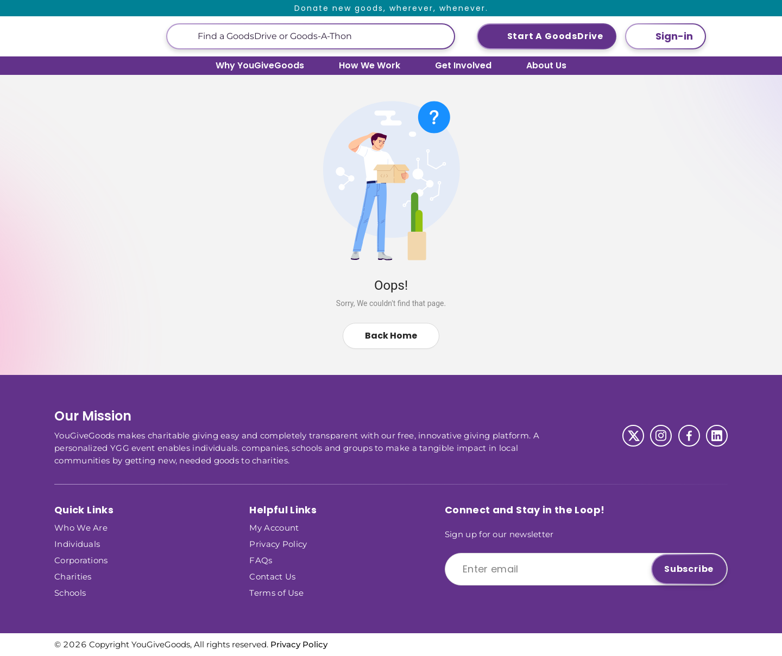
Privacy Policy (278, 543)
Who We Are (81, 527)
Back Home (391, 335)
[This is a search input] (321, 36)
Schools (70, 592)
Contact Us (272, 576)
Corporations (81, 560)
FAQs (260, 560)
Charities (73, 576)
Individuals (77, 543)
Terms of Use (276, 592)
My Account (274, 527)
